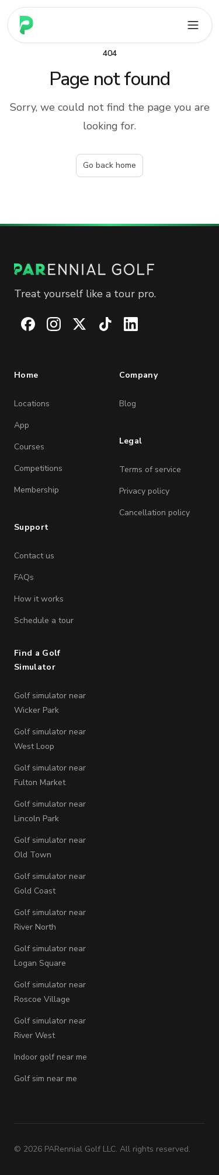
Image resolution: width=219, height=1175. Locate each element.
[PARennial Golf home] (109, 269)
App (21, 425)
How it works (39, 598)
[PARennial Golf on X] (72, 324)
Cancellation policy (154, 512)
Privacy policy (144, 491)
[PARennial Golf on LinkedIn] (124, 324)
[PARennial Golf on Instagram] (47, 324)
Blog (127, 403)
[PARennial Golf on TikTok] (98, 324)
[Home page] (26, 25)
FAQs (24, 577)
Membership (36, 489)
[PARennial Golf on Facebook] (21, 324)
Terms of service (150, 469)
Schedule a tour (44, 620)
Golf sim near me (45, 1078)
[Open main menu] (193, 25)
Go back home (109, 165)
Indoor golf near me (50, 1057)
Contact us (34, 555)
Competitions (38, 468)
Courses (29, 446)
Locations (32, 403)
